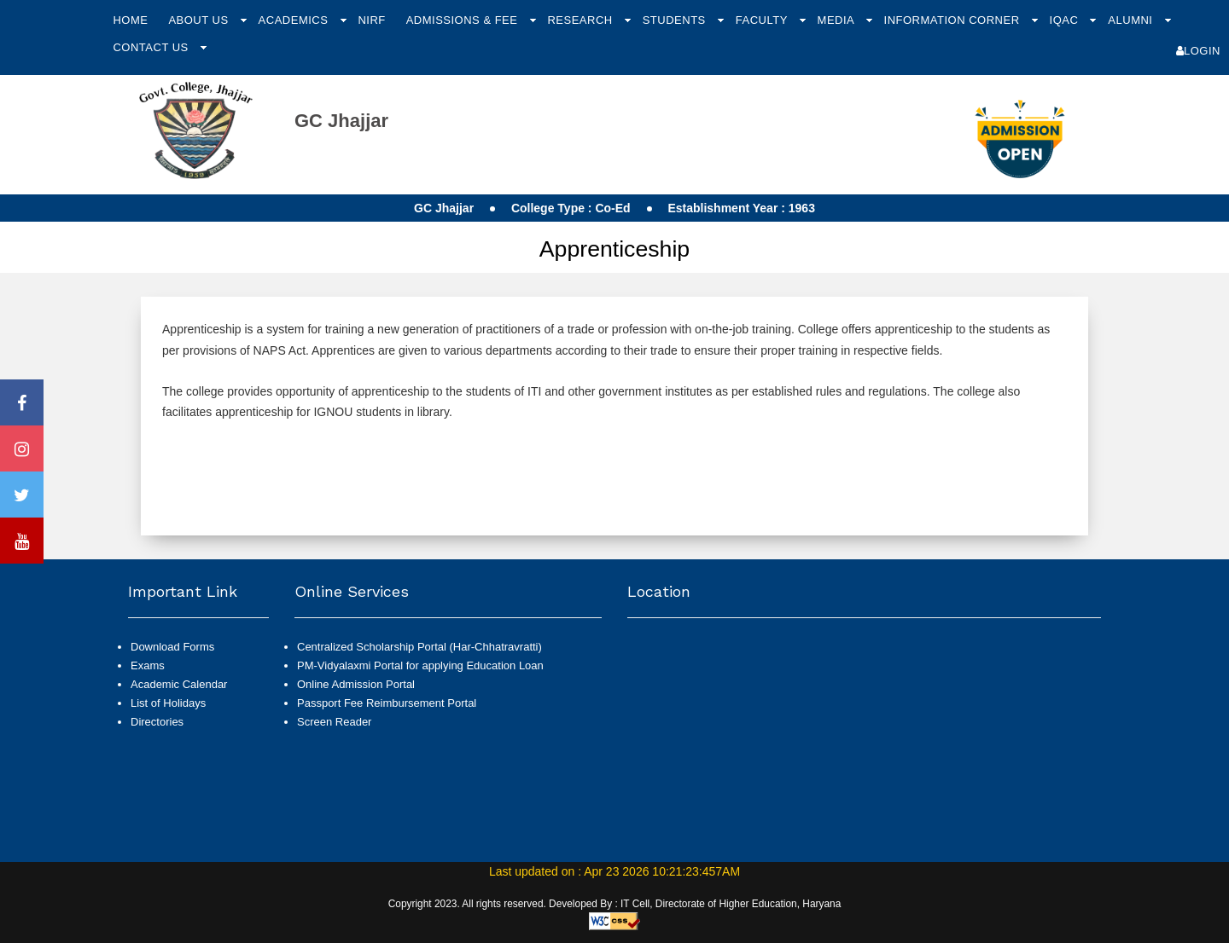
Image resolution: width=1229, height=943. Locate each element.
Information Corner (953, 20)
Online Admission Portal (356, 684)
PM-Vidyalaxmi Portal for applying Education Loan (420, 665)
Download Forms (172, 646)
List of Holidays (168, 703)
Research (581, 20)
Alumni (1132, 20)
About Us (199, 20)
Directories (157, 721)
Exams (148, 665)
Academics (295, 20)
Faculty (763, 20)
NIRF (371, 20)
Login (1198, 50)
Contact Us (152, 47)
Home (130, 20)
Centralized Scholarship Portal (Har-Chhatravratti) (419, 646)
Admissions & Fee (463, 20)
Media (838, 20)
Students (676, 20)
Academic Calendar (179, 684)
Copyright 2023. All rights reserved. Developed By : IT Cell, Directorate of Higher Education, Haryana (615, 904)
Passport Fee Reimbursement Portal (386, 703)
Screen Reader (334, 721)
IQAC (1066, 20)
